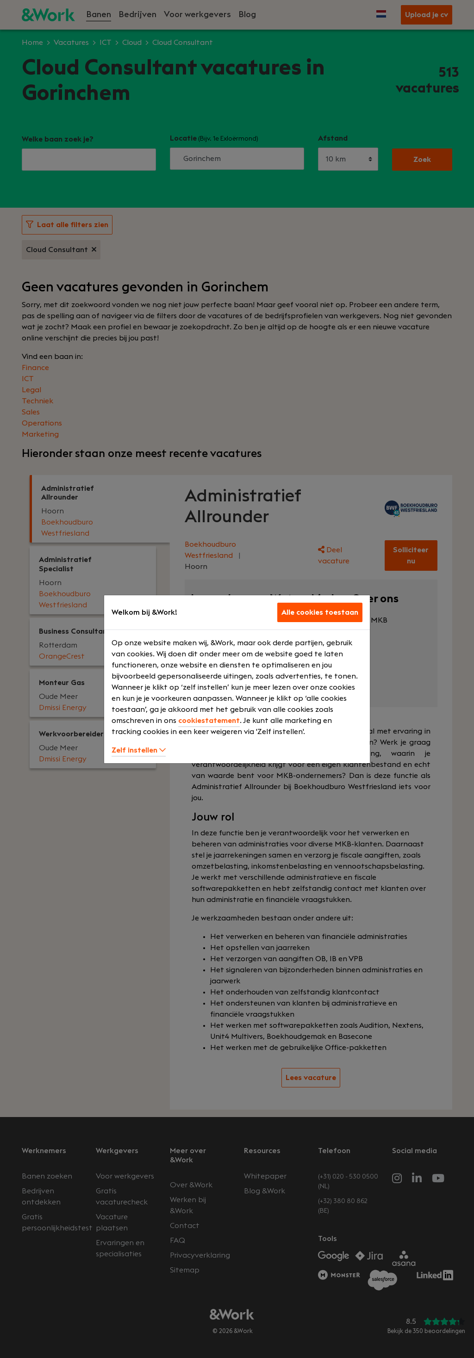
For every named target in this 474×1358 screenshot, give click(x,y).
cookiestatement (209, 720)
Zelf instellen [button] (139, 750)
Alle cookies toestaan (319, 612)
